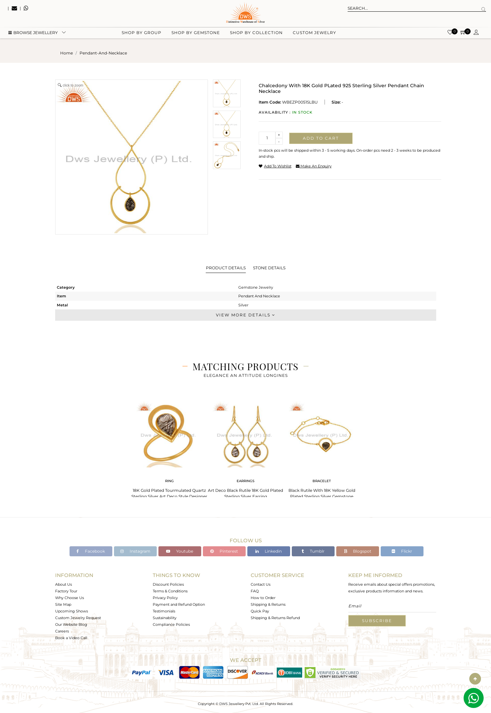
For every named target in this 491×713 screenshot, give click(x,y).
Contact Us (260, 584)
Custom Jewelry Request (78, 617)
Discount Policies (168, 584)
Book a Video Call (71, 637)
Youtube (179, 551)
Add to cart (321, 138)
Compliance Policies (171, 624)
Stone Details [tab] (269, 267)
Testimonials (164, 611)
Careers (62, 631)
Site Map (63, 604)
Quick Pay (260, 611)
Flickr (402, 551)
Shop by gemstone (195, 33)
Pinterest (224, 551)
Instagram (135, 551)
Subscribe (377, 620)
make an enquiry (314, 166)
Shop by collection (256, 33)
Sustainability (164, 617)
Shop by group (141, 33)
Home (66, 52)
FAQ (255, 591)
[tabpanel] (169, 451)
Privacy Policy (165, 597)
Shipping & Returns (268, 604)
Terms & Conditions (170, 591)
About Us (63, 584)
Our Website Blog (71, 624)
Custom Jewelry (314, 33)
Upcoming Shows (71, 611)
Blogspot (357, 551)
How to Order (263, 597)
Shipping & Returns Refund (275, 617)
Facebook (91, 551)
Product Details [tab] (226, 267)
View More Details (245, 314)
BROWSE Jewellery (33, 33)
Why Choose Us (69, 597)
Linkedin (268, 551)
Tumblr (313, 551)
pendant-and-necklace (103, 52)
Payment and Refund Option (179, 604)
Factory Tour (66, 591)
